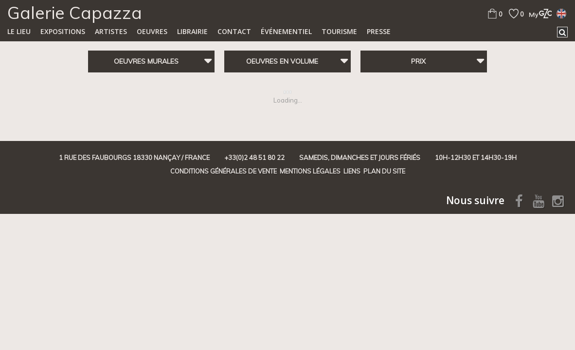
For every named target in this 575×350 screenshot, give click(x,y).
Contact (234, 31)
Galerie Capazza (74, 12)
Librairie (192, 31)
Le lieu (19, 31)
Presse (379, 31)
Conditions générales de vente (223, 171)
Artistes (111, 31)
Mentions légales (310, 171)
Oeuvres (152, 31)
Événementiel (286, 31)
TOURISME (339, 31)
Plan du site (384, 171)
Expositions (62, 31)
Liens (351, 171)
